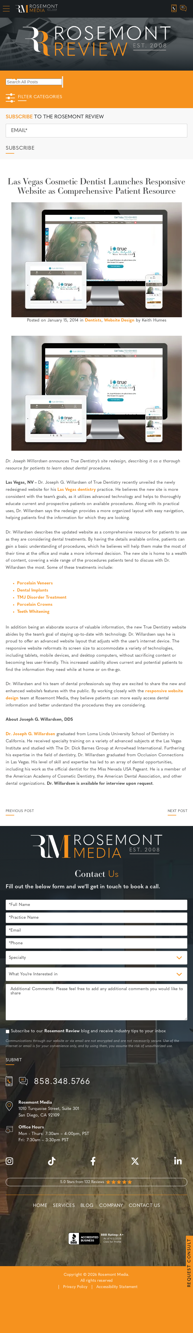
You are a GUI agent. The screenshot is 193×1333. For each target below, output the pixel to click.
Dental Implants (32, 590)
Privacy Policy (75, 1287)
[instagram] (12, 1164)
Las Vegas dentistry (76, 490)
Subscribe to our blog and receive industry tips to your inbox (88, 1031)
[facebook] (95, 1164)
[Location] (96, 1109)
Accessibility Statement (117, 1287)
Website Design (119, 320)
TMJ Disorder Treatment (42, 598)
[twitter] (138, 1164)
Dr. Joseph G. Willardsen (30, 734)
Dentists (93, 320)
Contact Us (144, 1206)
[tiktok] (54, 1164)
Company (111, 1206)
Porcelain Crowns (35, 605)
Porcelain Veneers (35, 583)
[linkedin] (180, 1164)
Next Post (177, 811)
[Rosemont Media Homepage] (36, 9)
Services (64, 1206)
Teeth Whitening (33, 612)
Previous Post (20, 811)
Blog (87, 1206)
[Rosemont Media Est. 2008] (96, 847)
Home (40, 1206)
